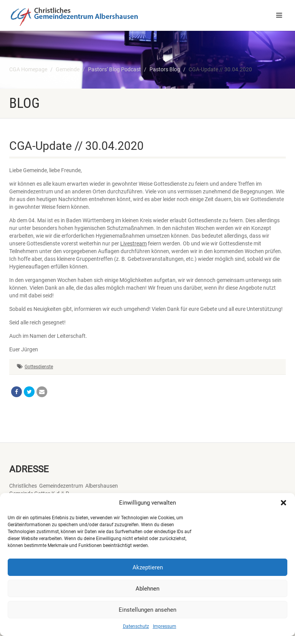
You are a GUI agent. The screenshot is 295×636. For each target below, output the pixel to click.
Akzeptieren (148, 567)
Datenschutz (136, 626)
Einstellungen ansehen (147, 609)
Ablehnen (147, 588)
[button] (283, 503)
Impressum (164, 626)
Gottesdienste (39, 366)
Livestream (133, 243)
